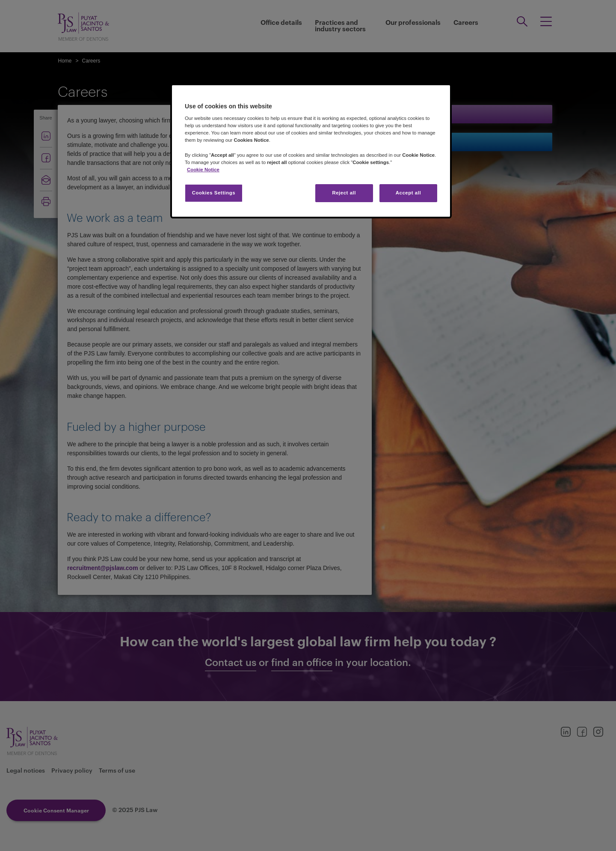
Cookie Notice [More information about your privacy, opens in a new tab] (203, 169)
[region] (311, 151)
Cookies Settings (213, 192)
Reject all (344, 192)
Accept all (408, 192)
